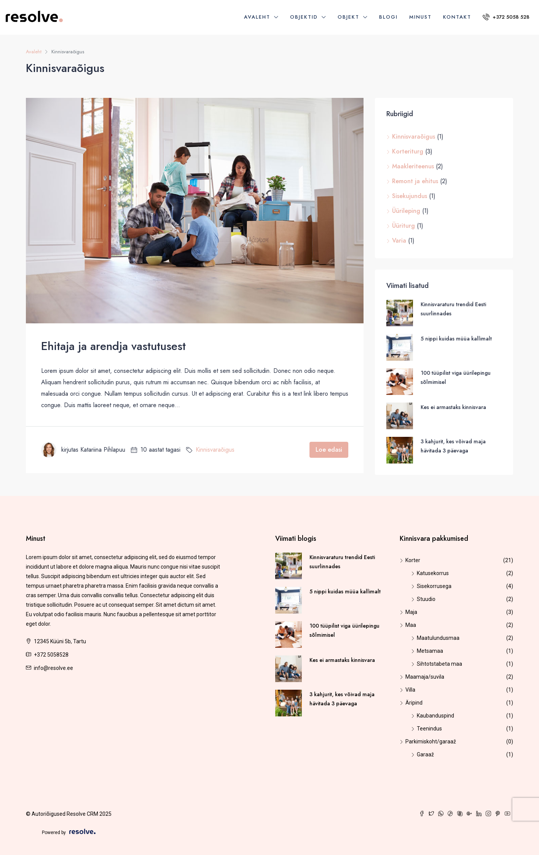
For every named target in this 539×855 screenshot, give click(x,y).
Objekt (348, 17)
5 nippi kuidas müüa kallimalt (456, 338)
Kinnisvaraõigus (215, 449)
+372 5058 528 (506, 17)
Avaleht (257, 17)
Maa (410, 625)
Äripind (414, 703)
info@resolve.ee (53, 668)
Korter (412, 560)
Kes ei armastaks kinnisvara (453, 407)
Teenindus (429, 729)
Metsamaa (430, 651)
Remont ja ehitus (415, 181)
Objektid (304, 17)
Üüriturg (403, 225)
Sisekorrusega (434, 586)
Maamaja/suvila (424, 677)
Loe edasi (329, 449)
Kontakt (457, 17)
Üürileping (406, 210)
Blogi (388, 17)
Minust (420, 17)
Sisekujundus (409, 196)
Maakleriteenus (413, 166)
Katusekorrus (433, 573)
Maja (411, 612)
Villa (410, 690)
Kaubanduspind (435, 716)
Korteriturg (407, 151)
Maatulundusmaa (438, 638)
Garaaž (425, 754)
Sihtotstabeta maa (439, 664)
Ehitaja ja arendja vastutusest (113, 346)
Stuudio (426, 599)
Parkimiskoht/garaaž (430, 741)
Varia (399, 240)
